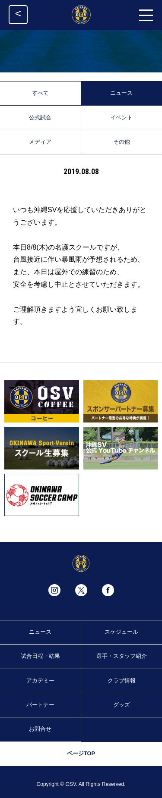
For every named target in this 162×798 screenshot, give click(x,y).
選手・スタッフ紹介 (121, 656)
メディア (40, 141)
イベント (121, 117)
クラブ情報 (122, 680)
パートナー (40, 704)
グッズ (121, 704)
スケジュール (121, 632)
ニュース (121, 93)
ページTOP (81, 753)
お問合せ (40, 729)
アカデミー (40, 680)
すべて (40, 93)
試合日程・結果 (40, 656)
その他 (121, 141)
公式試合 (40, 117)
